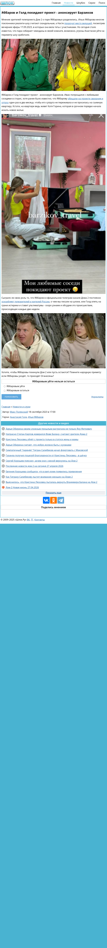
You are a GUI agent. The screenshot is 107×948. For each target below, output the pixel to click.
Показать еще (53, 492)
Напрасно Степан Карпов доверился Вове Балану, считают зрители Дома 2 (46, 434)
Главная (56, 2)
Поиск (102, 2)
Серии (91, 2)
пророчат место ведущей (78, 23)
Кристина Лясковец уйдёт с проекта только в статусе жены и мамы (42, 439)
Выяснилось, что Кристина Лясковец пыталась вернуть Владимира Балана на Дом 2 (51, 482)
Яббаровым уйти (14, 386)
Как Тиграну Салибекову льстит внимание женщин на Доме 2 (39, 476)
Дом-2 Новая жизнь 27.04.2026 (22, 487)
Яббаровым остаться (16, 390)
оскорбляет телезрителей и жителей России (26, 301)
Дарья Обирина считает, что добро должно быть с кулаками (38, 444)
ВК (28, 519)
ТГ (32, 519)
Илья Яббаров (35, 417)
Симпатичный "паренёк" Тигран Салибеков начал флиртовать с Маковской (47, 450)
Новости (68, 2)
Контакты (39, 519)
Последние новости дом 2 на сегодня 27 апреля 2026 (34, 466)
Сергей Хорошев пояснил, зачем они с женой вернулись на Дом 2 (41, 460)
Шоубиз (80, 2)
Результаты (97, 397)
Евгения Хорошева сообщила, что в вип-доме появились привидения (44, 471)
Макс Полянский (19, 411)
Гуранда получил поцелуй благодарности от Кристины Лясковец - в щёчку (46, 455)
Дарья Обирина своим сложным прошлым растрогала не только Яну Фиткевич (49, 428)
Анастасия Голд (18, 417)
